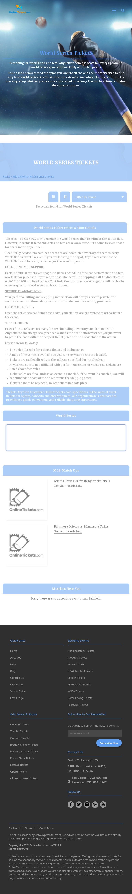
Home (14, 651)
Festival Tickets (19, 765)
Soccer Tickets (76, 678)
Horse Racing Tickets (80, 698)
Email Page (17, 698)
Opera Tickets (18, 771)
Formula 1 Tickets (78, 704)
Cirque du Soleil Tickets (24, 778)
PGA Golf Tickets (77, 657)
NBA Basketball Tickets (81, 651)
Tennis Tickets (76, 664)
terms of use (58, 835)
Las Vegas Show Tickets (24, 751)
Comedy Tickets (20, 738)
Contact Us (17, 678)
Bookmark (15, 828)
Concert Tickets (19, 724)
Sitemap (30, 828)
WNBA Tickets (76, 691)
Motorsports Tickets (79, 684)
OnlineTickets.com (41, 845)
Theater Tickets (19, 731)
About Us (15, 657)
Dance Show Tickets (22, 758)
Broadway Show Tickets (24, 744)
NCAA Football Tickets (81, 671)
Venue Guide (18, 691)
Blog (12, 671)
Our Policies (46, 828)
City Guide (16, 684)
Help (13, 664)
